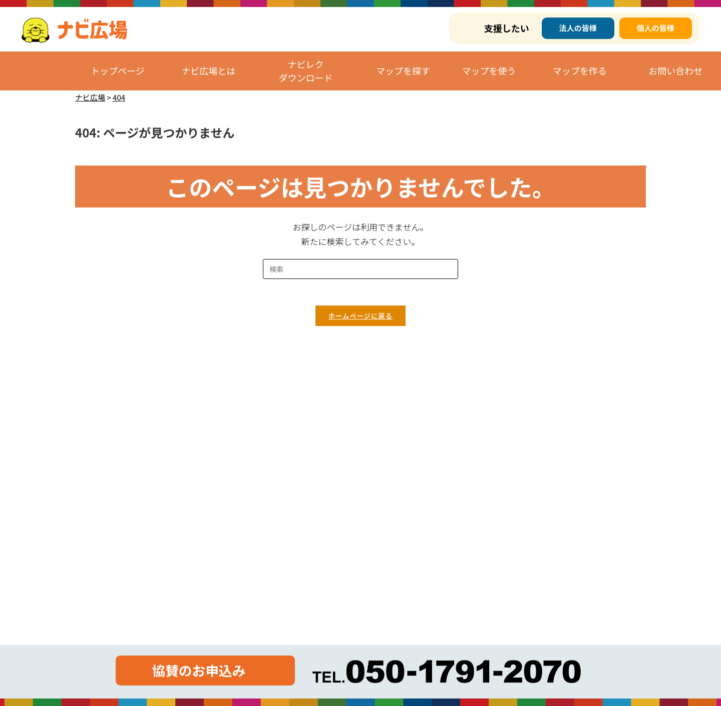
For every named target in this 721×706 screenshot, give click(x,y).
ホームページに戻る (360, 319)
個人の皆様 (655, 27)
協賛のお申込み (198, 670)
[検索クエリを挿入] (360, 269)
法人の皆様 (578, 27)
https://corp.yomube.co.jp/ (147, 484)
